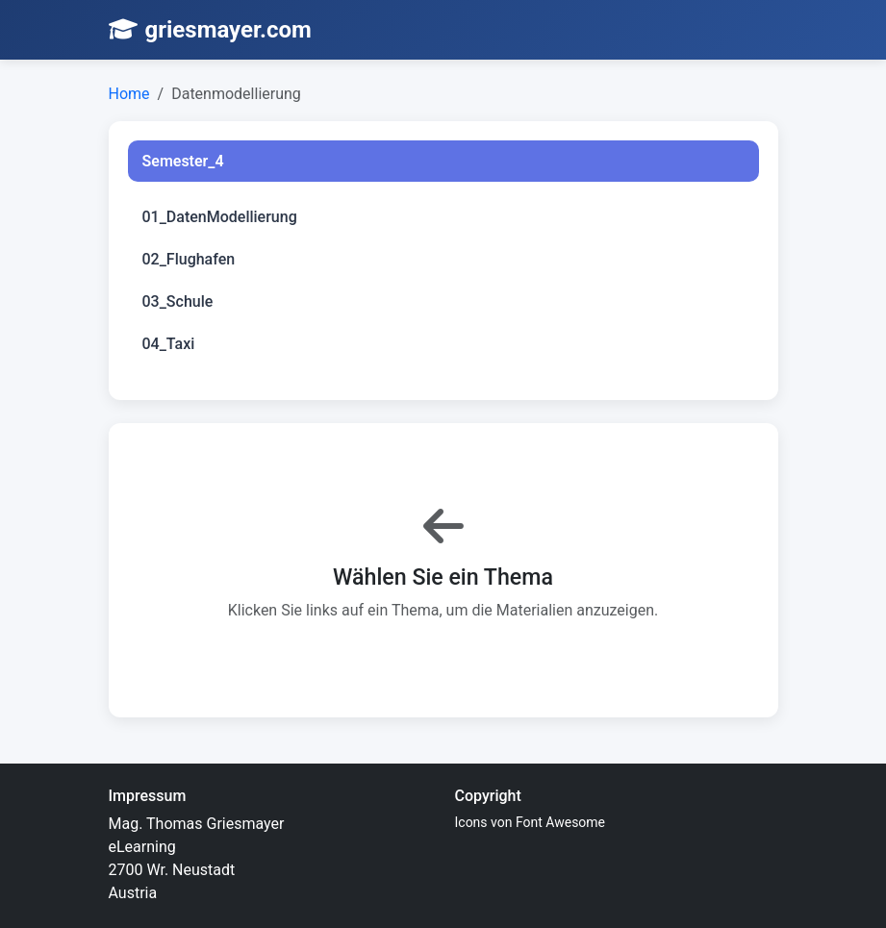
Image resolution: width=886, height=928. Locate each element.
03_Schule (178, 301)
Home (129, 94)
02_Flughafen (189, 259)
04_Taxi (168, 344)
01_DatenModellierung (219, 217)
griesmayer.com (210, 29)
